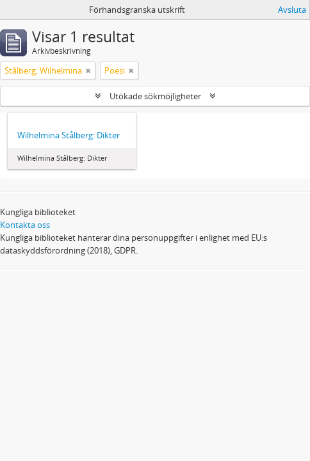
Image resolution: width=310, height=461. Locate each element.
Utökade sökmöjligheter (155, 96)
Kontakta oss (25, 224)
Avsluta (292, 9)
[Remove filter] (88, 70)
